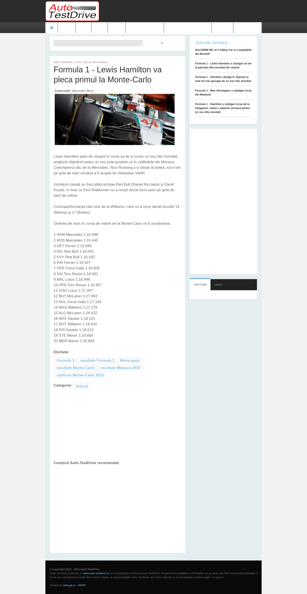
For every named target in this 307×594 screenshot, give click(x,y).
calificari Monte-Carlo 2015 (80, 375)
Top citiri (200, 284)
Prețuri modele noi (144, 27)
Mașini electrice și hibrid (187, 27)
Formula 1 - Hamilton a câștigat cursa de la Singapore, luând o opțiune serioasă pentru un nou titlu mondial (222, 108)
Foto (99, 27)
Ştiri (83, 27)
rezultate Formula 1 (97, 360)
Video (116, 27)
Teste (66, 27)
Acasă (51, 27)
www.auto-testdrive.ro (96, 573)
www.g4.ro (69, 585)
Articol (82, 386)
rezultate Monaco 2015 (120, 368)
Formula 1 (65, 360)
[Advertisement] (181, 11)
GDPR (82, 585)
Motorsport (130, 360)
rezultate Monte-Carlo (76, 368)
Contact (222, 27)
